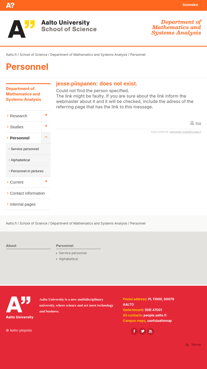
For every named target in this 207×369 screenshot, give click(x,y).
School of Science (33, 55)
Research (18, 115)
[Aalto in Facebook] (134, 331)
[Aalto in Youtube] (150, 331)
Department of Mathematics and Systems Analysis (88, 55)
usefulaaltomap (159, 321)
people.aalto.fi (155, 315)
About (11, 245)
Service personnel (25, 149)
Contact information (27, 193)
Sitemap (196, 344)
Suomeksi (190, 5)
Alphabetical (20, 160)
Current (16, 182)
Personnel (138, 55)
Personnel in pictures (27, 171)
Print (198, 123)
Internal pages (23, 204)
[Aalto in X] (142, 331)
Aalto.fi (11, 55)
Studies (16, 127)
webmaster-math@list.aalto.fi (185, 131)
